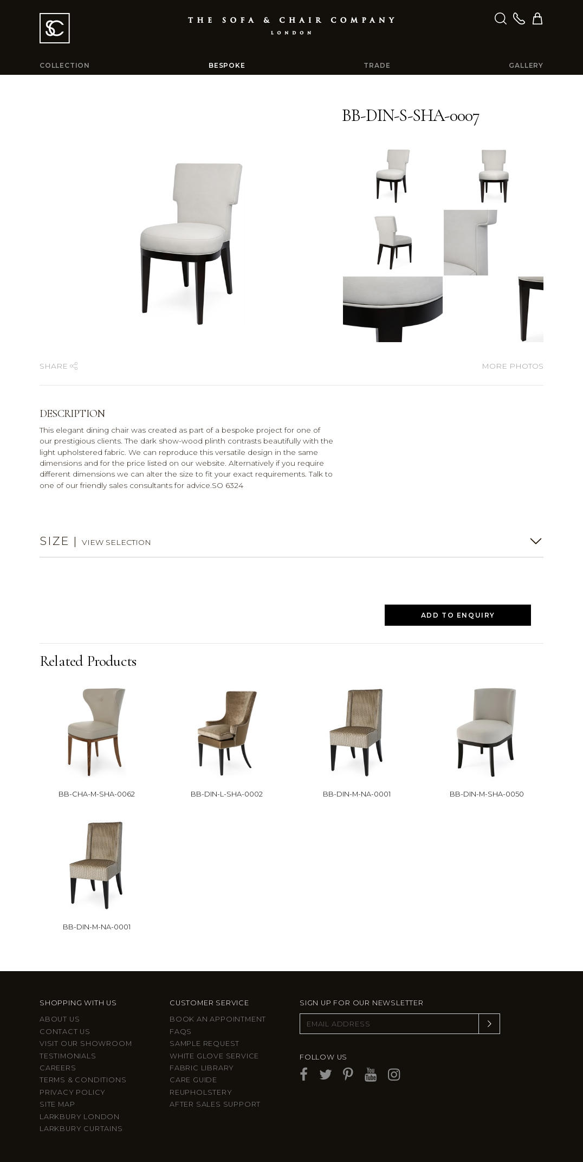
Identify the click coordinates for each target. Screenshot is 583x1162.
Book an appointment (218, 1019)
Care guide (193, 1080)
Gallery (526, 65)
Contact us (65, 1032)
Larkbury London (80, 1117)
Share (58, 366)
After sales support (215, 1104)
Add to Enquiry (458, 615)
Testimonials (68, 1056)
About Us (60, 1019)
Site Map (57, 1104)
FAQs (181, 1032)
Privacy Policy (73, 1092)
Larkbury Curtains (81, 1129)
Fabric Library (202, 1068)
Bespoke (227, 65)
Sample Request (204, 1043)
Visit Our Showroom (86, 1043)
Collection (65, 65)
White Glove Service (214, 1056)
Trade (377, 65)
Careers (58, 1068)
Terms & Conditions (83, 1080)
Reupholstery (201, 1092)
